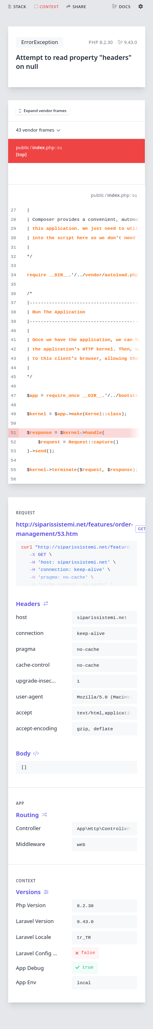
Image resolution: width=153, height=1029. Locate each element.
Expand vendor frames (43, 110)
